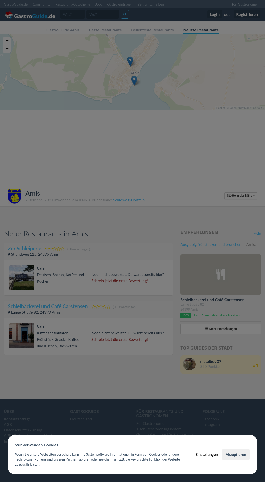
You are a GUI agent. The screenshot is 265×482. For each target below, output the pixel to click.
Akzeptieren (236, 454)
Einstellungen (206, 454)
